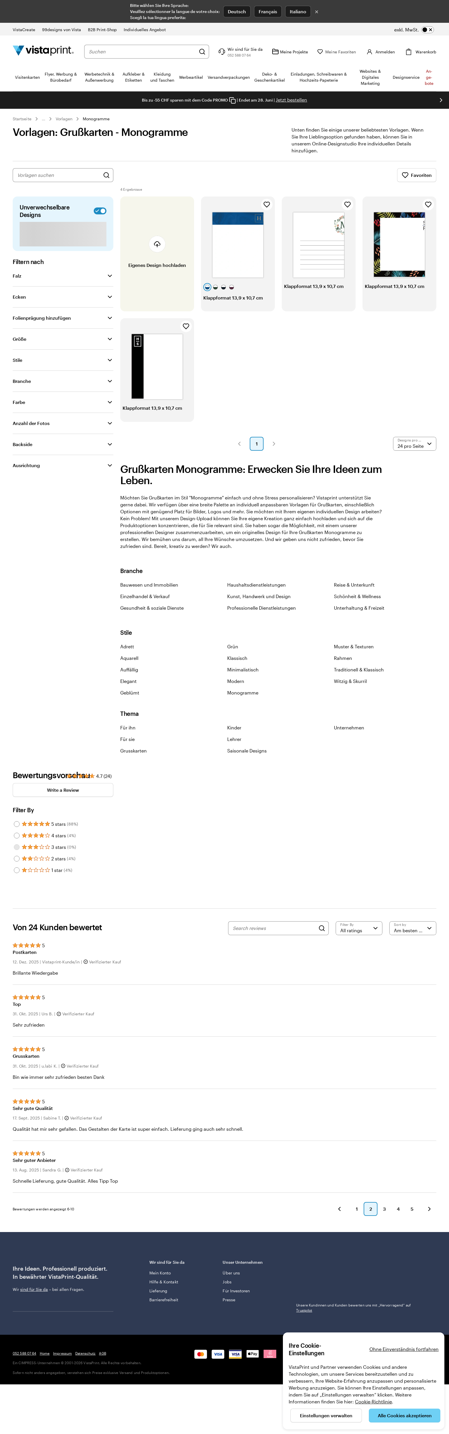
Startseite (22, 118)
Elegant (128, 681)
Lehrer (234, 739)
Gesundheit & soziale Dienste (152, 608)
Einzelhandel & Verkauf (145, 596)
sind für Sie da (34, 1289)
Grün (232, 646)
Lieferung (158, 1290)
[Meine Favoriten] (345, 52)
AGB (102, 1387)
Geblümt (129, 692)
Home (45, 1387)
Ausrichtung (26, 465)
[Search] (322, 928)
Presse (229, 1299)
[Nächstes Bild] (441, 100)
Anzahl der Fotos (31, 423)
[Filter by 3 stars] (17, 847)
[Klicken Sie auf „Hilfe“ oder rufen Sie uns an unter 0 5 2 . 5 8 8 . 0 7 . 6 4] (248, 52)
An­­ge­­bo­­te (429, 77)
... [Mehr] (43, 119)
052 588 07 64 (24, 1387)
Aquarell (129, 658)
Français (268, 11)
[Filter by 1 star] (17, 870)
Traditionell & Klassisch (359, 669)
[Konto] (384, 52)
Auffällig (129, 669)
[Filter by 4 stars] (17, 835)
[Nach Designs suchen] (106, 175)
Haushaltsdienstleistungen (256, 584)
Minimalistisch (243, 669)
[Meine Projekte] (298, 51)
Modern (235, 681)
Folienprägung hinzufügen (42, 318)
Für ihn (128, 727)
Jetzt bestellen (291, 99)
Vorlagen (64, 118)
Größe (19, 339)
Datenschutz (85, 1387)
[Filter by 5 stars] (17, 824)
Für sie (127, 739)
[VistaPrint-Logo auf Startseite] (43, 51)
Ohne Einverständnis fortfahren (404, 1349)
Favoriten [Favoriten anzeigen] (417, 175)
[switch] (414, 29)
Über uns (231, 1272)
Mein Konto (160, 1272)
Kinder (234, 727)
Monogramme (96, 118)
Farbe (19, 402)
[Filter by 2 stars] (17, 859)
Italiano (298, 11)
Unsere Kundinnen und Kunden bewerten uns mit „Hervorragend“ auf (353, 1307)
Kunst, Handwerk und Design (259, 596)
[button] (239, 444)
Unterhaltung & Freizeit (359, 608)
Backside (22, 444)
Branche (22, 381)
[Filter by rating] (359, 928)
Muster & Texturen (354, 646)
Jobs (227, 1281)
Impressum (62, 1387)
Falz (17, 275)
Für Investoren (236, 1290)
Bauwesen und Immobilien (149, 584)
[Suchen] (210, 51)
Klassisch (237, 658)
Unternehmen (349, 727)
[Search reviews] (274, 928)
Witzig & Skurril (350, 681)
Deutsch (237, 11)
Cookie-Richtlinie (373, 1401)
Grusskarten (133, 750)
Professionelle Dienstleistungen (261, 608)
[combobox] (146, 51)
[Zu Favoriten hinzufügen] (267, 204)
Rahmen (343, 658)
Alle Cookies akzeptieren (405, 1415)
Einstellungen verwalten (326, 1415)
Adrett (127, 646)
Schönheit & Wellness (357, 596)
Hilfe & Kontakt (163, 1281)
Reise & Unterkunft (354, 584)
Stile (17, 360)
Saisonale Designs (247, 750)
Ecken (19, 296)
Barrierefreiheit (163, 1299)
